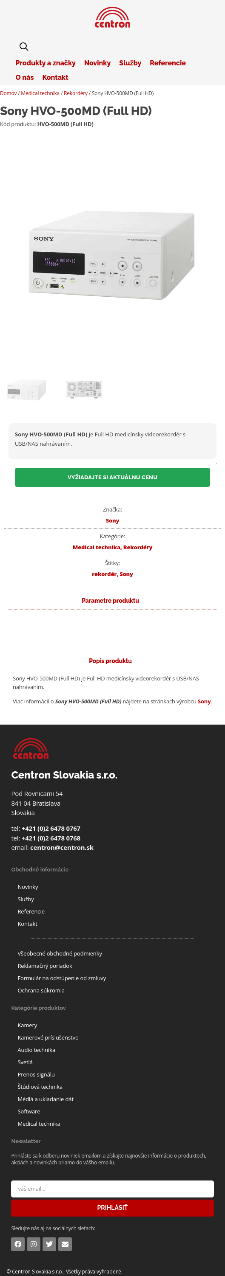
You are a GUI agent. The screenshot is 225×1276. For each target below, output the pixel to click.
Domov (8, 93)
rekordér (104, 574)
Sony (113, 520)
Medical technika (40, 93)
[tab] (110, 661)
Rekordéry (76, 93)
